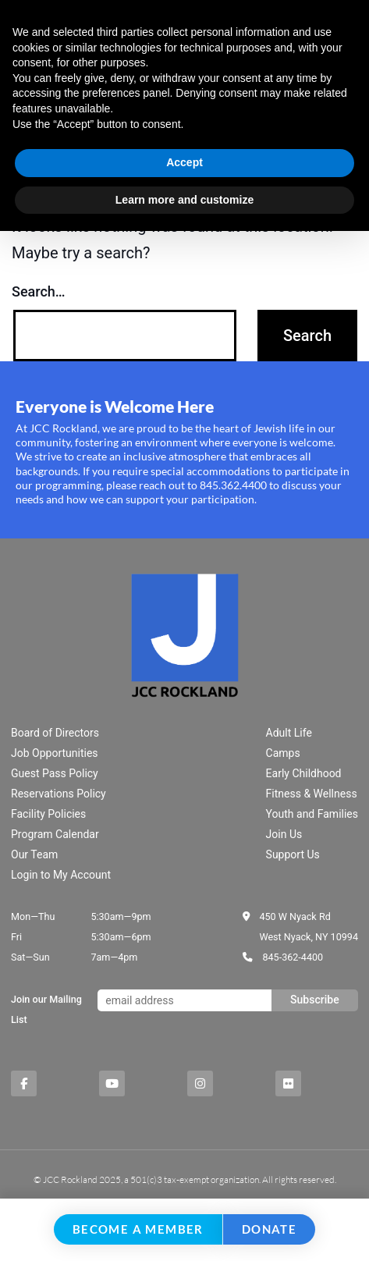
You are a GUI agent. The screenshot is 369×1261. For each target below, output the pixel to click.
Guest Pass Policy (54, 773)
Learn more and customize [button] (184, 200)
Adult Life (289, 732)
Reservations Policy (58, 793)
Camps (283, 753)
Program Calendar (55, 834)
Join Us (284, 834)
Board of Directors (55, 732)
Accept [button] (184, 162)
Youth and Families (312, 814)
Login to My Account (61, 874)
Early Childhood (304, 773)
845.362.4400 (233, 485)
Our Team (34, 854)
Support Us (293, 854)
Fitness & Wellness (311, 793)
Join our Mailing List (46, 1009)
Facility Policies (48, 814)
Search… (39, 291)
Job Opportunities (54, 753)
